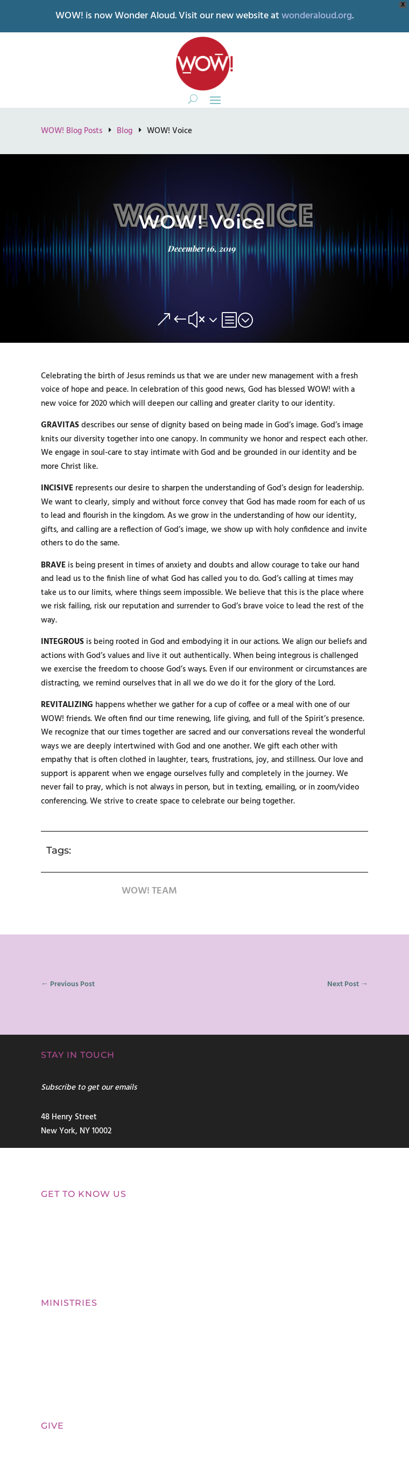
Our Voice (58, 1251)
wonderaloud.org (316, 16)
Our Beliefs (60, 1274)
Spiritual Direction (73, 1350)
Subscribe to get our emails (89, 1087)
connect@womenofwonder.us (93, 1152)
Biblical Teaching (70, 1401)
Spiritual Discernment (79, 1333)
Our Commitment (73, 1227)
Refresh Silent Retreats (81, 1383)
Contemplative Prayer (79, 1367)
